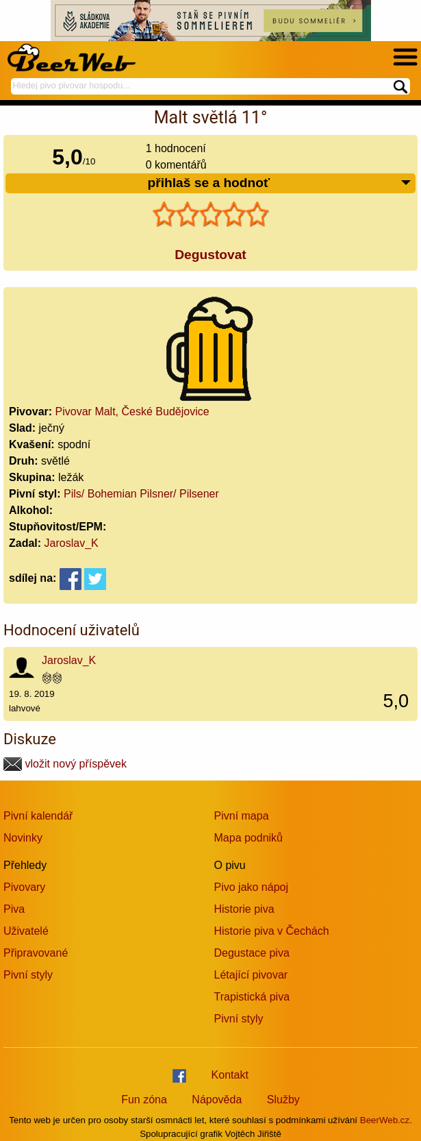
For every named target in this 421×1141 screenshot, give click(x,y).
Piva (14, 909)
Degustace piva (252, 953)
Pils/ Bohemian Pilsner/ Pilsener (141, 494)
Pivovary (24, 887)
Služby (283, 1099)
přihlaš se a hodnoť (279, 183)
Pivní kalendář (38, 816)
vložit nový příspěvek (65, 764)
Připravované (35, 953)
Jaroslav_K (71, 543)
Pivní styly (28, 975)
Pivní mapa (241, 816)
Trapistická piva (252, 997)
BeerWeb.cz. (386, 1120)
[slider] (211, 214)
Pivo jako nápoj (251, 887)
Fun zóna (144, 1099)
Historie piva (244, 909)
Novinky (22, 838)
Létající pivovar (251, 975)
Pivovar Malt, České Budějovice (132, 411)
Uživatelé (26, 931)
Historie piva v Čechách (271, 931)
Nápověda (217, 1099)
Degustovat (210, 254)
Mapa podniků (248, 838)
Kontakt (230, 1075)
